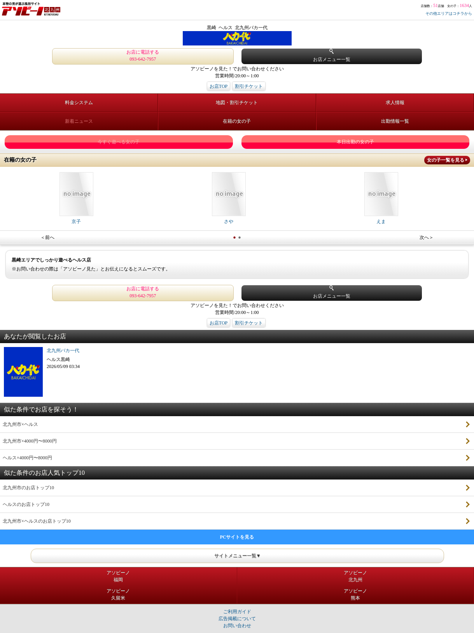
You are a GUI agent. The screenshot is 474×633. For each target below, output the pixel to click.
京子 (76, 198)
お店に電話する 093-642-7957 (142, 55)
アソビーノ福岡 (118, 576)
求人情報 (395, 102)
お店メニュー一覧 (331, 55)
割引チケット (249, 86)
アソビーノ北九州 (355, 576)
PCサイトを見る (237, 537)
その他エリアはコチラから (448, 13)
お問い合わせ (237, 625)
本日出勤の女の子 (355, 142)
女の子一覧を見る (445, 160)
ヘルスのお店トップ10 (26, 504)
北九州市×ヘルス (20, 424)
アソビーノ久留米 (118, 594)
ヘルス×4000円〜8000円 (27, 457)
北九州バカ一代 (63, 350)
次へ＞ (427, 237)
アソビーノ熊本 (355, 594)
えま (381, 198)
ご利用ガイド (237, 611)
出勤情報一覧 (395, 121)
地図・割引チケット (237, 102)
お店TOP (218, 86)
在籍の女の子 (237, 121)
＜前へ (47, 237)
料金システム (79, 102)
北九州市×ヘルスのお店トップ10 (37, 521)
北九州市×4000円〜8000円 (30, 441)
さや (229, 198)
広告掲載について (237, 618)
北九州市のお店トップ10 (28, 487)
